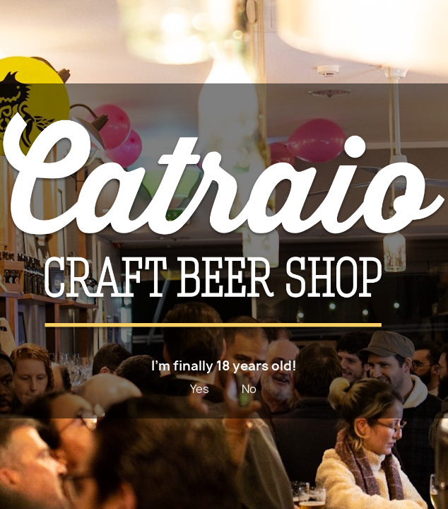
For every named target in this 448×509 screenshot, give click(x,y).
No (249, 389)
